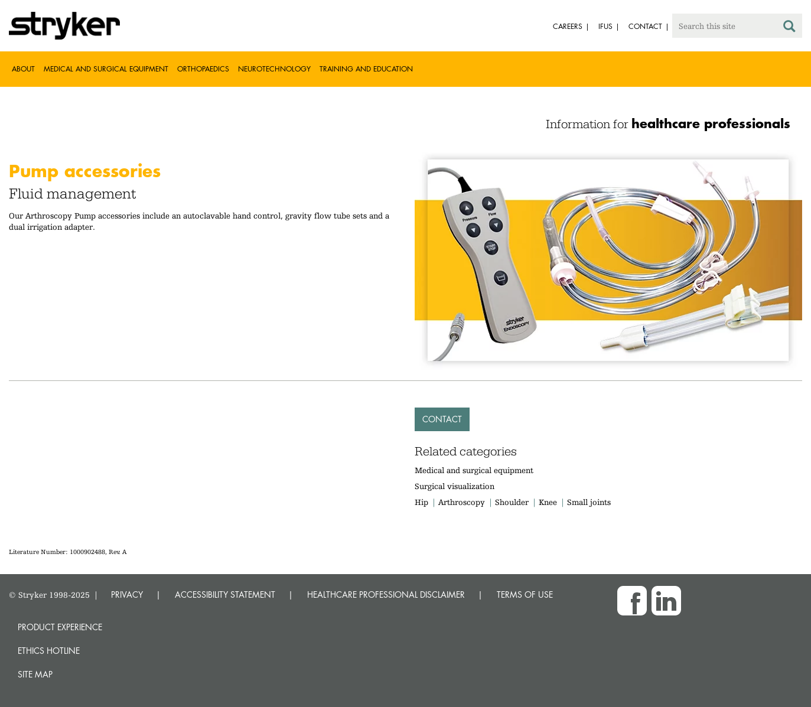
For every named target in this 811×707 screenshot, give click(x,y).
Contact (442, 419)
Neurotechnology (274, 69)
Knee (548, 502)
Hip (421, 502)
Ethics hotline (49, 650)
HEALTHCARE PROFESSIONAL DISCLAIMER (386, 594)
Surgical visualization (454, 486)
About (23, 69)
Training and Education (366, 69)
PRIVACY (127, 594)
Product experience (60, 627)
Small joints (589, 502)
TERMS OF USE (525, 594)
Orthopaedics (203, 69)
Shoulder (512, 502)
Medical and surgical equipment (474, 470)
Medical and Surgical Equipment (106, 69)
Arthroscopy (461, 502)
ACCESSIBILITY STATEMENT (225, 594)
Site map (35, 674)
